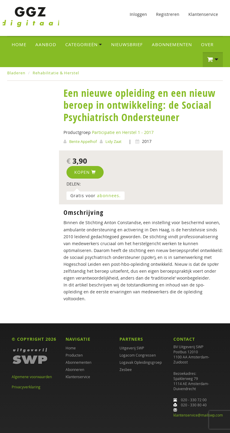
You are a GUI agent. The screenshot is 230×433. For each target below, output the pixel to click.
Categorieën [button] (83, 44)
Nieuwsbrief (127, 44)
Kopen (85, 172)
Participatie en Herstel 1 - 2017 (123, 132)
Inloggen (138, 14)
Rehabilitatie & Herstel (56, 73)
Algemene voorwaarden (32, 376)
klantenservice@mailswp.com (198, 415)
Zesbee (125, 369)
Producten (74, 355)
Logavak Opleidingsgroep (140, 362)
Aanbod (45, 44)
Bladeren (16, 73)
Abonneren (75, 369)
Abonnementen (172, 44)
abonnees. (109, 195)
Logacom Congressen (137, 355)
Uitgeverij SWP (131, 348)
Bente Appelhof (83, 141)
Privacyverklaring (26, 386)
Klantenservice (203, 14)
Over (207, 44)
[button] (213, 59)
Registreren (167, 14)
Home (19, 44)
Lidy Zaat (113, 141)
